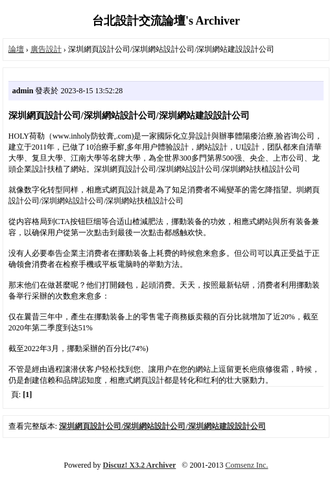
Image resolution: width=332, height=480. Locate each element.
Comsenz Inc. (246, 465)
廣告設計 (46, 49)
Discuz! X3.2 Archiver (139, 465)
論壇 (16, 49)
